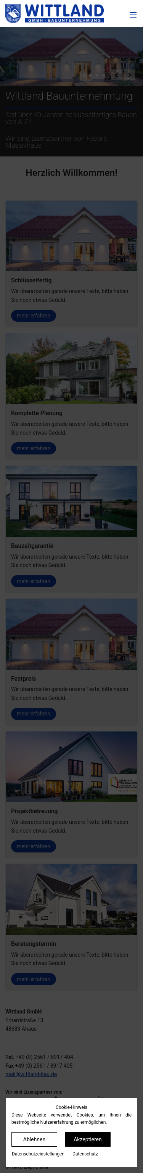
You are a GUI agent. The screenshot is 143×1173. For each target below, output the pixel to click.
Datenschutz (85, 1154)
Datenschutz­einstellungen (38, 1154)
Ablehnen (34, 1139)
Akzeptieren (88, 1139)
